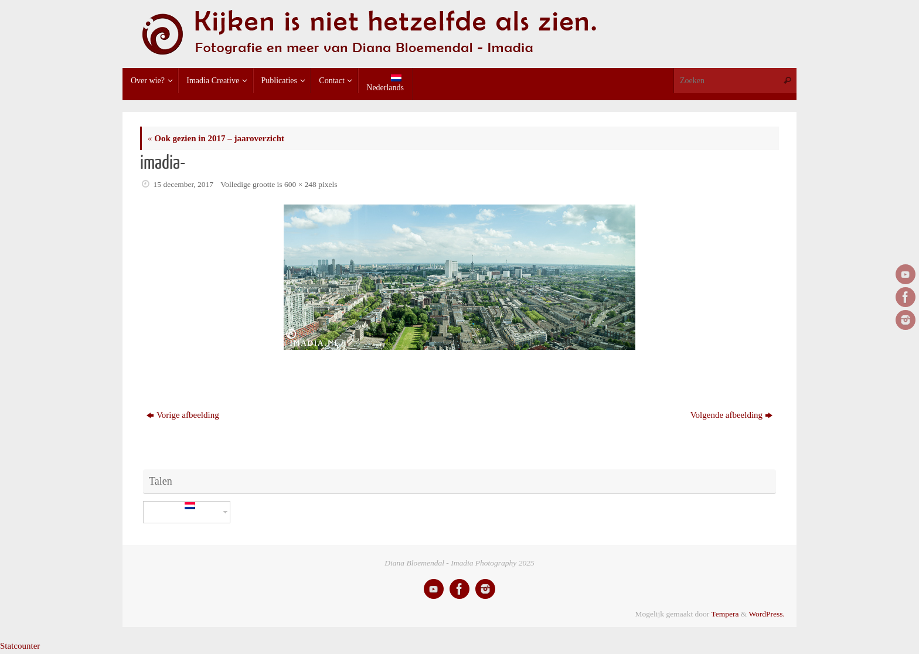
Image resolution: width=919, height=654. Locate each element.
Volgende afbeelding (731, 415)
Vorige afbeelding (183, 415)
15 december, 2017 (184, 184)
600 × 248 (300, 184)
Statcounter (20, 645)
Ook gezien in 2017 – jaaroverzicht (216, 138)
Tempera (724, 613)
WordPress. (766, 613)
